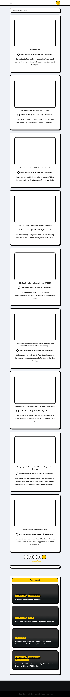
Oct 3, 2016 (36, 287)
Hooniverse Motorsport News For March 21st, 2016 (35, 406)
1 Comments (48, 115)
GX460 (31, 618)
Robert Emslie (23, 54)
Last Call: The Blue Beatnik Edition (35, 110)
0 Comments (48, 54)
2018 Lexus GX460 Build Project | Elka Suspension (34, 622)
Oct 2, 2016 (38, 534)
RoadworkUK (23, 230)
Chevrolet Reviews (22, 660)
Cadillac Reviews (34, 595)
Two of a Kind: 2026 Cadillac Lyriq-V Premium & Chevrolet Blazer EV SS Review (34, 665)
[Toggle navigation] (11, 2)
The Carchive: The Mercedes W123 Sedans (35, 225)
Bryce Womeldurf (23, 350)
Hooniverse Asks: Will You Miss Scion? (35, 168)
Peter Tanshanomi (23, 473)
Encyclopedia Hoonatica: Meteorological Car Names (35, 468)
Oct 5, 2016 (36, 54)
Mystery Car (35, 50)
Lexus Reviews (20, 638)
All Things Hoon (21, 595)
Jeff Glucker (23, 287)
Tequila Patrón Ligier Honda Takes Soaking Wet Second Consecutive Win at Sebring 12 (35, 344)
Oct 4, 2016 (37, 115)
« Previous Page (35, 561)
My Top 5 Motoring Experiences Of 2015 (35, 283)
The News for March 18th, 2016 (35, 529)
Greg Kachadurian (23, 534)
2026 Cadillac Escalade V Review (28, 599)
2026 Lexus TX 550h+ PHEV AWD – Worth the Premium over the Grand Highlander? (33, 643)
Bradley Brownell (23, 411)
